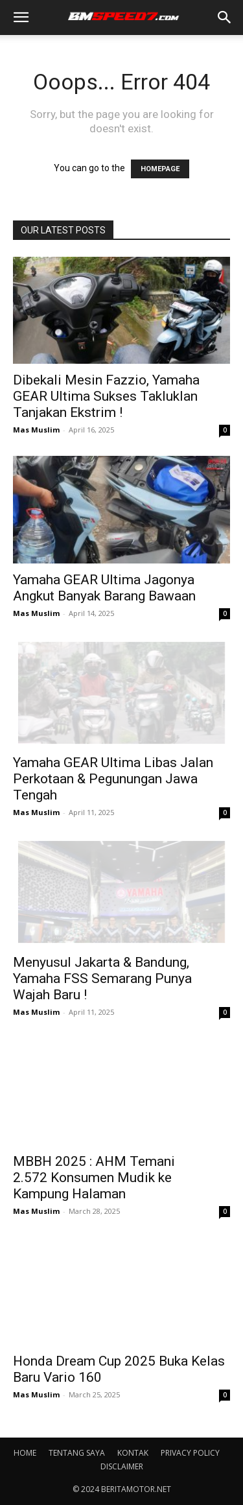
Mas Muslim (36, 429)
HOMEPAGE (160, 169)
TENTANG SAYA (77, 1452)
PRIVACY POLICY (190, 1452)
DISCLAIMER (121, 1466)
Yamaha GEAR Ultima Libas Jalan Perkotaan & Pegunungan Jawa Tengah (113, 779)
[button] (20, 17)
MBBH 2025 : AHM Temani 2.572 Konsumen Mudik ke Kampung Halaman (94, 1178)
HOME (25, 1452)
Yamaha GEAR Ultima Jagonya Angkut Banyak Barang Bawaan (104, 588)
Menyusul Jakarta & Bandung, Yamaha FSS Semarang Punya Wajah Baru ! (102, 978)
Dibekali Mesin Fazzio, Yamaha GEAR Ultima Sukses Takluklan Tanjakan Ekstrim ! (106, 396)
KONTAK (132, 1452)
